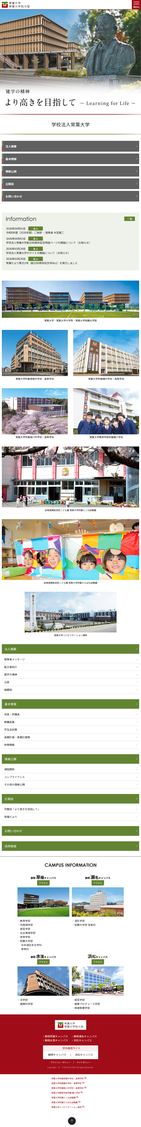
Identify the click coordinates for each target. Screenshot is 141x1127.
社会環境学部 (27, 933)
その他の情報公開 (14, 784)
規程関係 (9, 769)
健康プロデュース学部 (87, 1004)
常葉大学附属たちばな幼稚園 (64, 1102)
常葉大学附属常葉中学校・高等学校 (67, 1078)
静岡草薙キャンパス (56, 1036)
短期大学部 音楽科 (85, 925)
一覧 (129, 219)
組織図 (8, 689)
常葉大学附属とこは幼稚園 (63, 1097)
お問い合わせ (14, 196)
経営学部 (25, 929)
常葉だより (10, 817)
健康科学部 (26, 1004)
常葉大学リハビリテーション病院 (66, 1107)
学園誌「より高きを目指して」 (22, 809)
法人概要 (11, 146)
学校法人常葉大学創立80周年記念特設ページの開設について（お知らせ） (48, 242)
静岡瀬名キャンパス (85, 1036)
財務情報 (9, 745)
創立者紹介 (10, 667)
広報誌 (10, 184)
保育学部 (25, 937)
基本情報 (11, 159)
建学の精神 (10, 674)
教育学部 (25, 921)
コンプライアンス (14, 777)
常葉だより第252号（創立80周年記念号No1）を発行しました (42, 263)
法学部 (24, 1000)
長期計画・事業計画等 (17, 737)
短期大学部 (26, 941)
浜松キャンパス (83, 1040)
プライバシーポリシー (60, 1062)
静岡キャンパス (57, 1054)
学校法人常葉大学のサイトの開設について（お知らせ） (38, 253)
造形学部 (79, 921)
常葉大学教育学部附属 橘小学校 (65, 1092)
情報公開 (11, 171)
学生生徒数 (10, 729)
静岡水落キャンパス (56, 1040)
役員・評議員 (12, 714)
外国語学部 (26, 925)
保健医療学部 (82, 1008)
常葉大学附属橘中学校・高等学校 (66, 1083)
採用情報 (10, 846)
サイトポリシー (84, 1062)
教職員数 (9, 722)
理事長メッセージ (14, 659)
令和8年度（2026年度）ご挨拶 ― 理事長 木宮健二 (35, 232)
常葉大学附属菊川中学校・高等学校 (67, 1087)
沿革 (6, 682)
